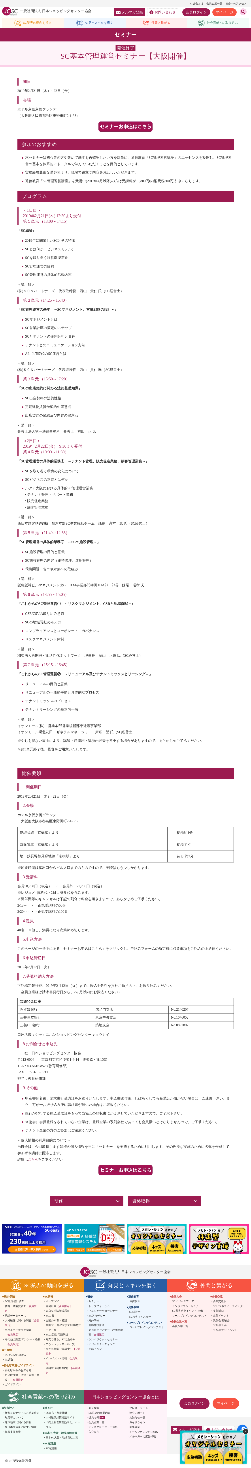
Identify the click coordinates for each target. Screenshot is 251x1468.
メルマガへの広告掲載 (142, 1437)
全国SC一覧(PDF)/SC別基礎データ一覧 (63, 1328)
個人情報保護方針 (18, 1461)
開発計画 (59, 1306)
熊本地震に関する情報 (18, 1423)
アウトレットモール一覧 (60, 1344)
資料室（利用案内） (63, 1371)
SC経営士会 (220, 1326)
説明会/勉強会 (221, 1321)
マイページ (224, 12)
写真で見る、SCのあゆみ (60, 1340)
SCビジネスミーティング (228, 1306)
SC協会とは (196, 3)
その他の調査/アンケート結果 (22, 1343)
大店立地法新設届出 (58, 1311)
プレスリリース (138, 1408)
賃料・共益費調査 (21, 1309)
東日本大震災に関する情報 (21, 1427)
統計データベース (15, 1316)
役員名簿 (94, 1418)
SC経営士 (135, 1312)
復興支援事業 (13, 1432)
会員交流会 (219, 1302)
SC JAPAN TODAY (15, 1355)
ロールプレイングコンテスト (146, 1328)
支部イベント (96, 1349)
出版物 (9, 1360)
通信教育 (134, 1302)
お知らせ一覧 (137, 1418)
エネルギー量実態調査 (18, 1333)
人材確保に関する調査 (22, 1324)
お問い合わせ (162, 12)
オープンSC (53, 1302)
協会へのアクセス (236, 3)
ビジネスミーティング (102, 1344)
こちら (33, 1160)
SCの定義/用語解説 (57, 1335)
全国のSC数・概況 (57, 1321)
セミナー (94, 1302)
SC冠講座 (51, 1449)
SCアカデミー (97, 1316)
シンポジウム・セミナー (103, 1340)
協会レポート (137, 1413)
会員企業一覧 (214, 3)
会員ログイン (196, 12)
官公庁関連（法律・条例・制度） (22, 1378)
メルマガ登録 (129, 12)
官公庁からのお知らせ (18, 1371)
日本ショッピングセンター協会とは (125, 1397)
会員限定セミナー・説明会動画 (106, 1333)
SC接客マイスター (140, 1317)
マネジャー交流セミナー (103, 1311)
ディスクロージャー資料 (103, 1427)
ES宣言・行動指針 (56, 1413)
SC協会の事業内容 (99, 1413)
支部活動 (218, 1311)
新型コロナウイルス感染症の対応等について (22, 1416)
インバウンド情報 (61, 1362)
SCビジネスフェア (183, 1302)
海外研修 (94, 1321)
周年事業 (134, 1427)
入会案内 (94, 1432)
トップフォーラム (99, 1306)
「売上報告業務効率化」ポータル (63, 1425)
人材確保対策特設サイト (60, 1418)
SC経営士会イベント (225, 1330)
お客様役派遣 (96, 1326)
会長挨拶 (94, 1408)
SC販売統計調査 (14, 1302)
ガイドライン (13, 1385)
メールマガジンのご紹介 (144, 1432)
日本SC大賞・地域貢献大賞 (62, 1438)
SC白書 (50, 1316)
